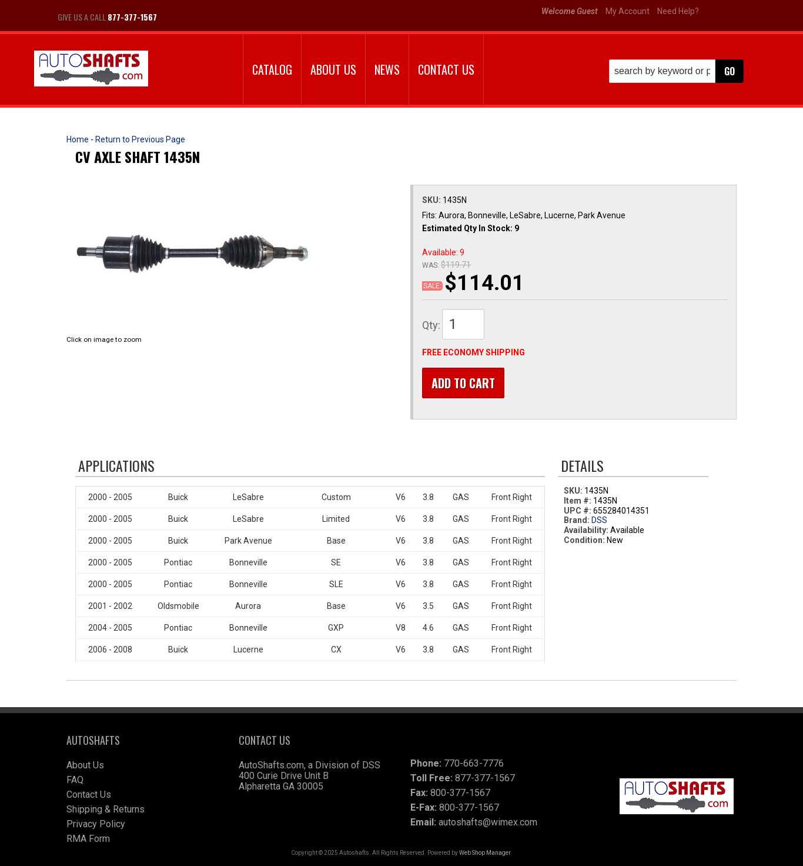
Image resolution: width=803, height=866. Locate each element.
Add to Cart (463, 383)
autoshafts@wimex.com (488, 822)
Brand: (577, 520)
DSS (599, 520)
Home (77, 139)
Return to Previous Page (140, 139)
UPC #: (578, 510)
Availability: (586, 530)
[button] (676, 71)
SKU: (432, 200)
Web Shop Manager (484, 853)
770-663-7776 (474, 763)
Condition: (584, 540)
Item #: (578, 500)
